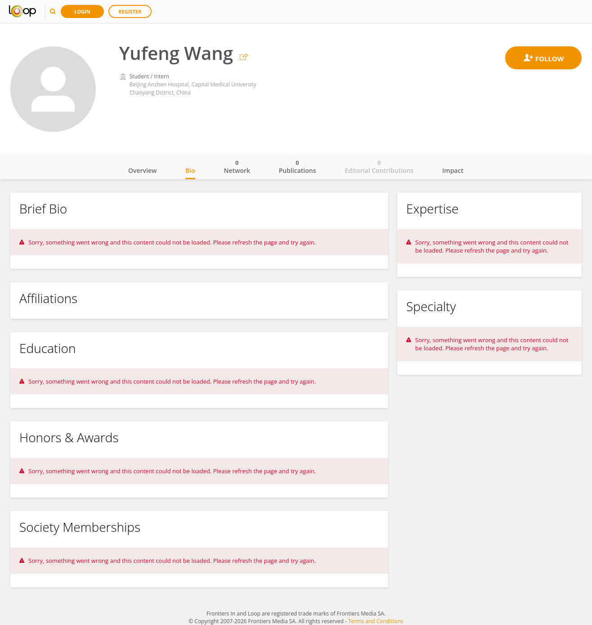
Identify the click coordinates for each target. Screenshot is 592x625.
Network (237, 167)
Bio (190, 170)
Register (130, 11)
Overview (142, 170)
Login (82, 11)
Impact (452, 170)
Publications (297, 167)
